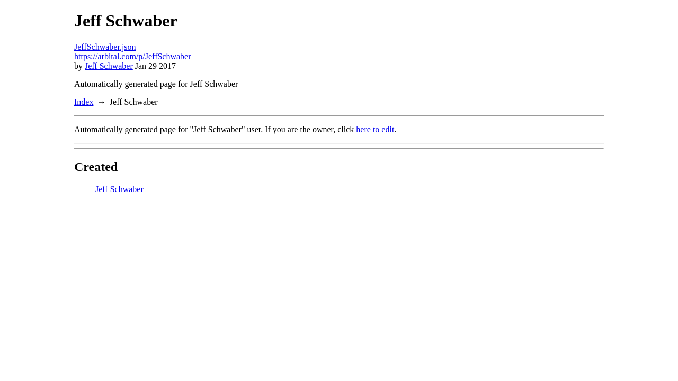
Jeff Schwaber (109, 65)
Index (83, 101)
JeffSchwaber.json (105, 46)
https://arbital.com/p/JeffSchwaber (132, 56)
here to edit (375, 129)
